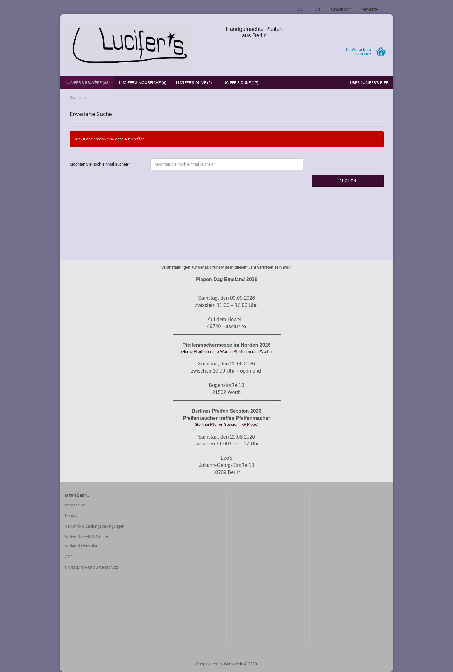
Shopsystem (207, 663)
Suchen (347, 180)
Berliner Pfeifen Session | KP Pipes (226, 424)
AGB (69, 556)
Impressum (75, 505)
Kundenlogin (341, 9)
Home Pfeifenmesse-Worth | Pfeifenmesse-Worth (226, 351)
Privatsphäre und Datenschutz (91, 567)
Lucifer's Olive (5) (194, 82)
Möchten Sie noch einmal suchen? (100, 164)
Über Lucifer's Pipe (369, 82)
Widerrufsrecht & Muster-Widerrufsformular (87, 541)
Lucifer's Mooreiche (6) (143, 82)
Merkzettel (370, 9)
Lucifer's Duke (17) (240, 82)
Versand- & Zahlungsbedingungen (94, 526)
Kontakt (72, 515)
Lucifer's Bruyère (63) (88, 82)
